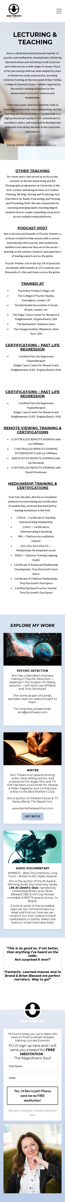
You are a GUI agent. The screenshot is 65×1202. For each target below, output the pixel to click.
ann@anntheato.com (32, 712)
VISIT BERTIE (32, 816)
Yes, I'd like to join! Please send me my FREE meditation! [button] (32, 1095)
